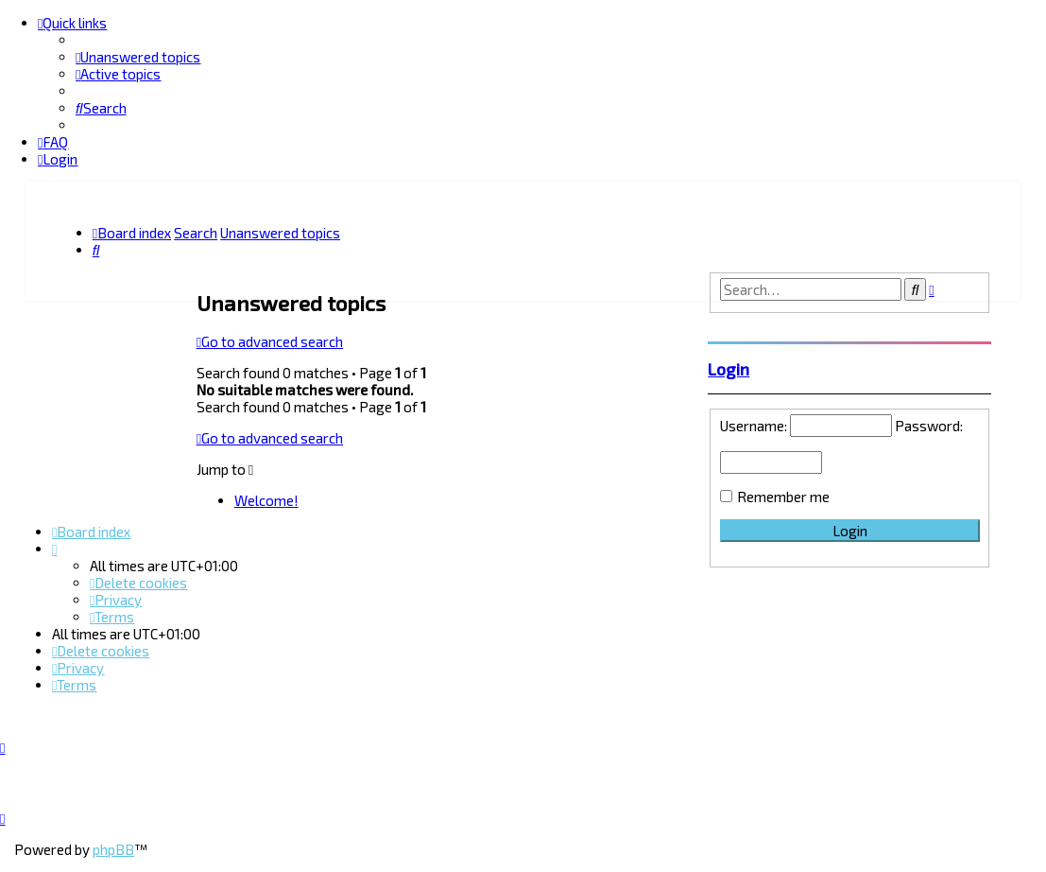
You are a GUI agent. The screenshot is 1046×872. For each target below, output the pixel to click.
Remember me (783, 495)
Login (728, 368)
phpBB (113, 849)
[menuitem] (138, 56)
